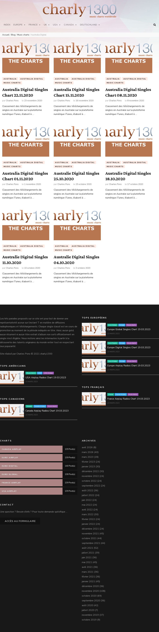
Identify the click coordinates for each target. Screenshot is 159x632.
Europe (19, 24)
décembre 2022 (90, 471)
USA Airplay (48, 373)
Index (7, 24)
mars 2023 (87, 457)
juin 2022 (87, 500)
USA (57, 24)
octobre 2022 (89, 481)
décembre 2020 (90, 586)
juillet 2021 (88, 552)
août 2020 (87, 605)
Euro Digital (112, 343)
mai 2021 (87, 562)
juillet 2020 (88, 610)
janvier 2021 (88, 581)
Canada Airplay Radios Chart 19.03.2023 (47, 410)
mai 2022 (87, 504)
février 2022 (88, 519)
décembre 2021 (90, 528)
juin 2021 (87, 557)
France (35, 24)
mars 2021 (87, 572)
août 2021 (87, 548)
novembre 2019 (90, 615)
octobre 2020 (89, 595)
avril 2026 (87, 447)
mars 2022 (87, 514)
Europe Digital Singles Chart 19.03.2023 (128, 347)
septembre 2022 (91, 485)
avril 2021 (87, 567)
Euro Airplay (112, 361)
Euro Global (112, 325)
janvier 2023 (88, 466)
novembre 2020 (90, 591)
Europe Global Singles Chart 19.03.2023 (128, 329)
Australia (10, 79)
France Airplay (121, 394)
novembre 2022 (90, 476)
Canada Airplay (40, 406)
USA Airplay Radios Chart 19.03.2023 (45, 377)
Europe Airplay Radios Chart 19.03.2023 (128, 365)
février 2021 (88, 576)
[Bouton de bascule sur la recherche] (154, 25)
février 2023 (88, 461)
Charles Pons (12, 100)
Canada (70, 24)
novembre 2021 (90, 533)
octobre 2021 (89, 538)
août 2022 (87, 490)
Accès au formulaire (20, 521)
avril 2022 (87, 509)
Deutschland (90, 24)
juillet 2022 (88, 495)
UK (47, 24)
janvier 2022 (88, 524)
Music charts (12, 83)
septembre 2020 (91, 600)
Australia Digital (31, 79)
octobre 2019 (89, 619)
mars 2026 (87, 452)
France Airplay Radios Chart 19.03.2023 (128, 398)
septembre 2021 (91, 543)
